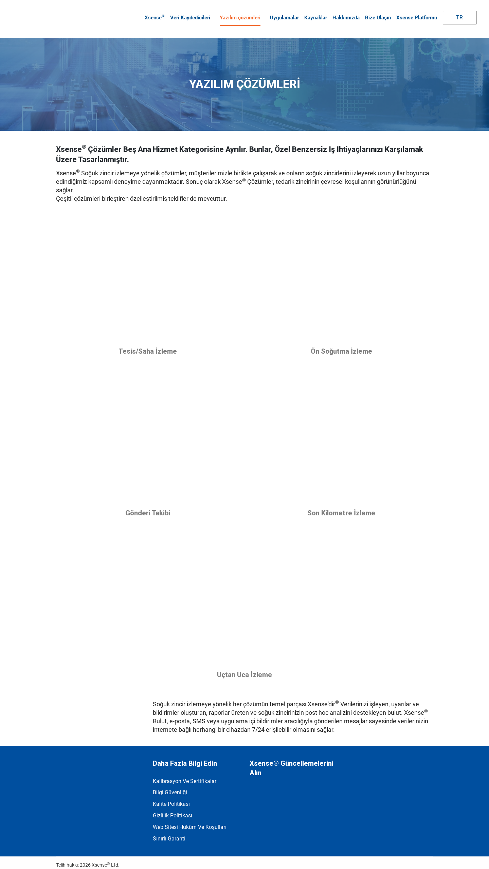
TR (453, 14)
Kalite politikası (171, 798)
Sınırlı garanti (169, 833)
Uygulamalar (283, 15)
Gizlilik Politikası (172, 809)
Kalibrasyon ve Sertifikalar (184, 775)
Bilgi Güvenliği (170, 786)
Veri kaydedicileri (189, 15)
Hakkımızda (344, 15)
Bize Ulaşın (377, 15)
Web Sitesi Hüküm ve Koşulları (190, 821)
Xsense (153, 14)
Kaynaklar (314, 15)
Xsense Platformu (415, 15)
